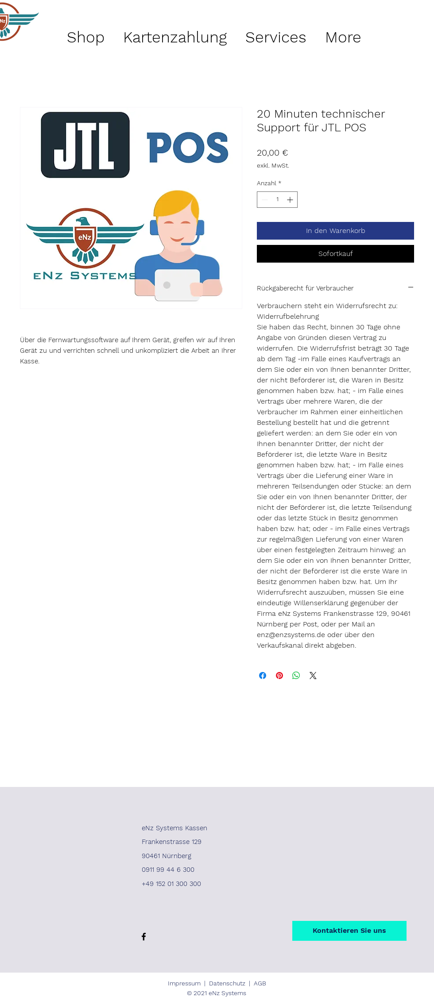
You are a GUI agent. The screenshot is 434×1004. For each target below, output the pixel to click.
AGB (260, 983)
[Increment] (290, 199)
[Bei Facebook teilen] (262, 675)
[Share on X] (313, 675)
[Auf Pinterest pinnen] (279, 675)
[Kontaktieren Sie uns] (349, 931)
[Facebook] (144, 936)
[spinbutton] (277, 199)
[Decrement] (263, 199)
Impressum (184, 983)
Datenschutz (227, 983)
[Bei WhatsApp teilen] (296, 675)
